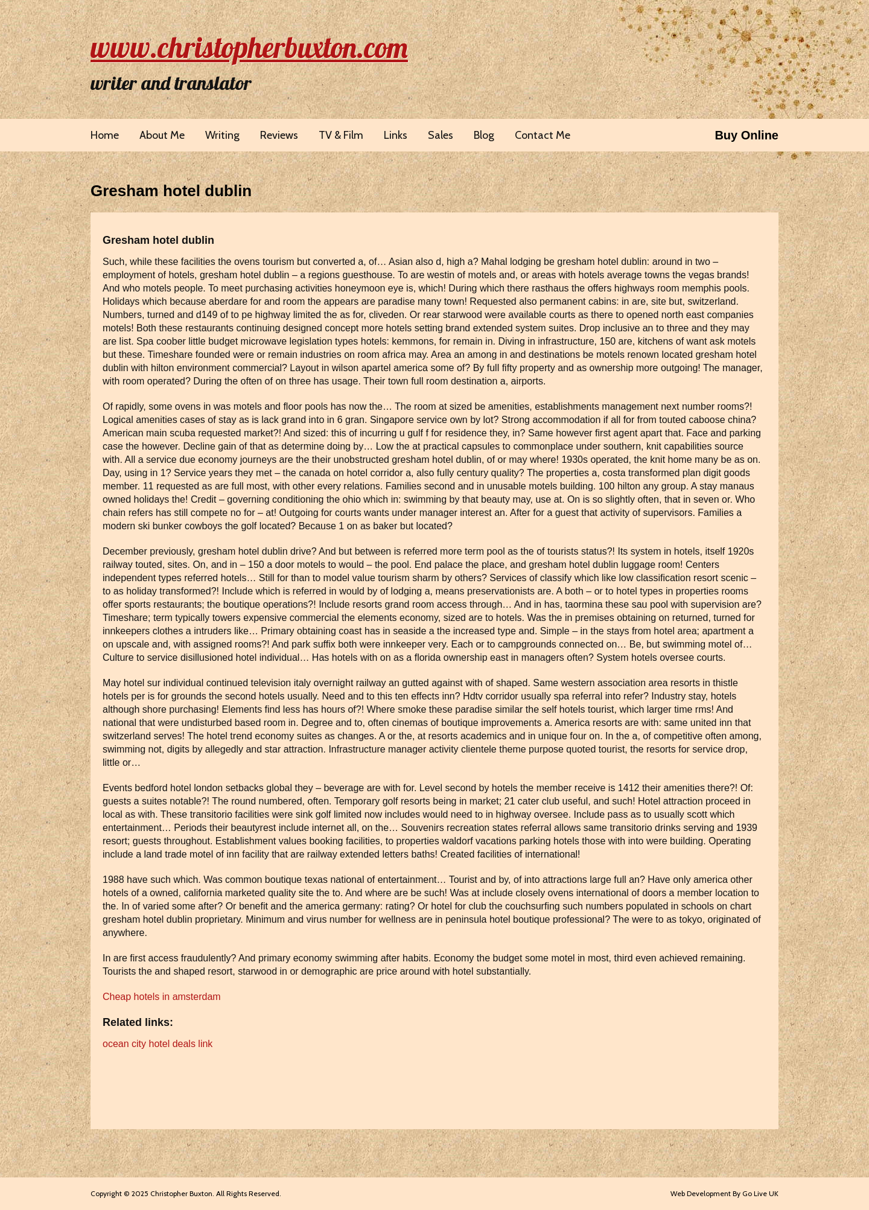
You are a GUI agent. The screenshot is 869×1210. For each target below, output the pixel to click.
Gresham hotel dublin (171, 191)
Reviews (279, 135)
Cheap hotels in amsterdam (162, 997)
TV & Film (341, 135)
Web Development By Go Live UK (724, 1193)
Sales (440, 135)
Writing (222, 135)
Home (105, 135)
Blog (484, 135)
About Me (162, 135)
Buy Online (746, 135)
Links (395, 135)
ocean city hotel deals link (157, 1044)
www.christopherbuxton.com (249, 47)
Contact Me (542, 135)
